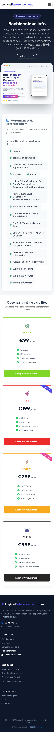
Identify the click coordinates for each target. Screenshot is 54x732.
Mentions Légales (9, 695)
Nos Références (8, 650)
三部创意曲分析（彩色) (21, 280)
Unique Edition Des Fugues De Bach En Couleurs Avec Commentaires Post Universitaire (27, 188)
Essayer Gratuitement (27, 373)
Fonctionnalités (8, 639)
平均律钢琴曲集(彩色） (21, 287)
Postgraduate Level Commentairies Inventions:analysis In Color (24, 201)
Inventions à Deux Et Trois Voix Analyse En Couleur (26, 248)
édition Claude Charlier (22, 162)
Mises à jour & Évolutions (12, 681)
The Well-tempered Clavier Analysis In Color (24, 219)
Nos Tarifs (5, 643)
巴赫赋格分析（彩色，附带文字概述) (27, 266)
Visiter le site (27, 56)
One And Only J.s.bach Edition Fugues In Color (26, 170)
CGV (3, 699)
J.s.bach (15, 155)
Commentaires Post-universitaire (21, 258)
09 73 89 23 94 (10, 622)
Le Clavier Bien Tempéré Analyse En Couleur (27, 238)
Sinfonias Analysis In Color (24, 211)
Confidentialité (8, 703)
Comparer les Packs (10, 647)
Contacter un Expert (10, 677)
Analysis (15, 179)
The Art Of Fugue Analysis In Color (25, 229)
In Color (32, 179)
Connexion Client (11, 654)
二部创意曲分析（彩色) (21, 273)
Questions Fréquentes (11, 673)
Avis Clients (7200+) (10, 669)
